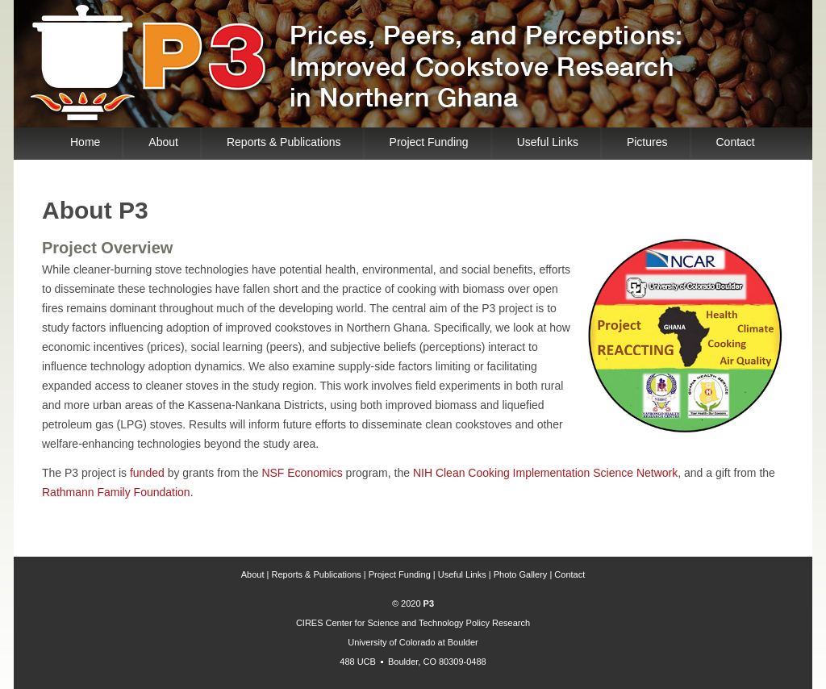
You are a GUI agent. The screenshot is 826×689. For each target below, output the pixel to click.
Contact (735, 142)
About (163, 142)
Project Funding (429, 142)
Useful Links (547, 142)
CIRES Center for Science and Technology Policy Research (413, 623)
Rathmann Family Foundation (116, 492)
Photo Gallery (521, 574)
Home (85, 142)
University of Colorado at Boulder (413, 642)
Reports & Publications (284, 142)
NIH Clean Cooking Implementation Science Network (545, 472)
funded (147, 472)
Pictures (647, 142)
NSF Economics (301, 472)
